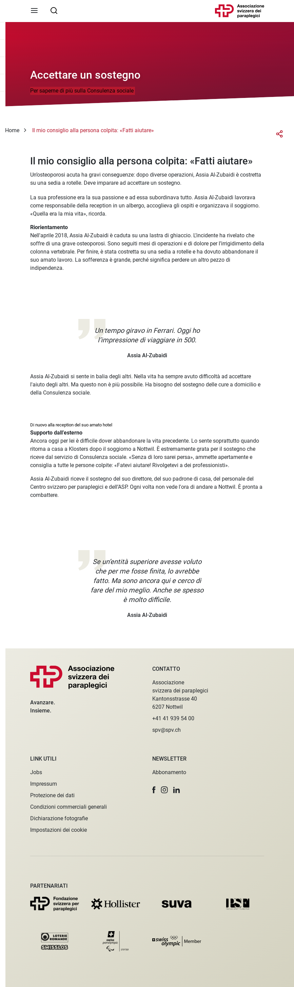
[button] (154, 789)
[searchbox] (54, 10)
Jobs (36, 772)
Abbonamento (169, 772)
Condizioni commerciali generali (68, 807)
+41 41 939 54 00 (173, 718)
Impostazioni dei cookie (58, 830)
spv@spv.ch (166, 730)
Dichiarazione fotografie (59, 818)
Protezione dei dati (52, 795)
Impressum (43, 784)
